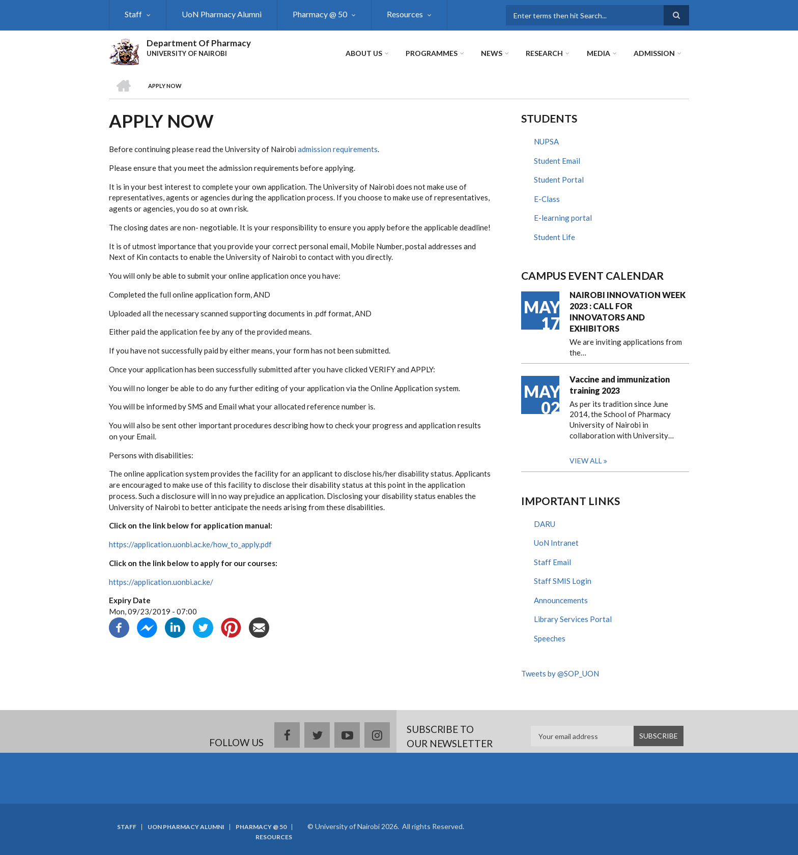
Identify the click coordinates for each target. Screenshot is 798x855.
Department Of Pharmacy (199, 43)
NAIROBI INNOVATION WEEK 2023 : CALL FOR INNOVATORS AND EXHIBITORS (627, 311)
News (492, 53)
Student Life (554, 237)
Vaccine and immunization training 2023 (619, 384)
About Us (364, 53)
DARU (544, 523)
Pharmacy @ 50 (320, 14)
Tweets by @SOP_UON (560, 673)
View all (585, 460)
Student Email (557, 160)
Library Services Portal (573, 619)
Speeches (549, 638)
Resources (405, 14)
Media (598, 53)
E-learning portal (563, 217)
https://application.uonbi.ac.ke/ (161, 581)
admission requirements (338, 149)
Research (544, 53)
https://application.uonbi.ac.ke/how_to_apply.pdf (190, 544)
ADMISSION (654, 53)
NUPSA (546, 141)
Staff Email (552, 562)
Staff (133, 14)
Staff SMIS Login (562, 580)
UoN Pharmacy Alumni (222, 14)
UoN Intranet (556, 542)
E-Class (547, 198)
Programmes (432, 53)
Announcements (561, 600)
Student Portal (559, 179)
